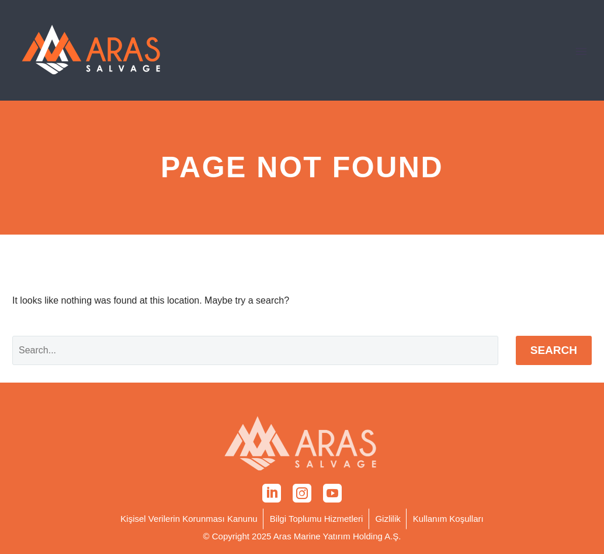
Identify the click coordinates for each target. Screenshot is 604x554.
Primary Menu (581, 51)
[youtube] (332, 493)
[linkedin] (271, 493)
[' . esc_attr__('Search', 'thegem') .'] (255, 350)
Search (553, 350)
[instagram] (302, 493)
